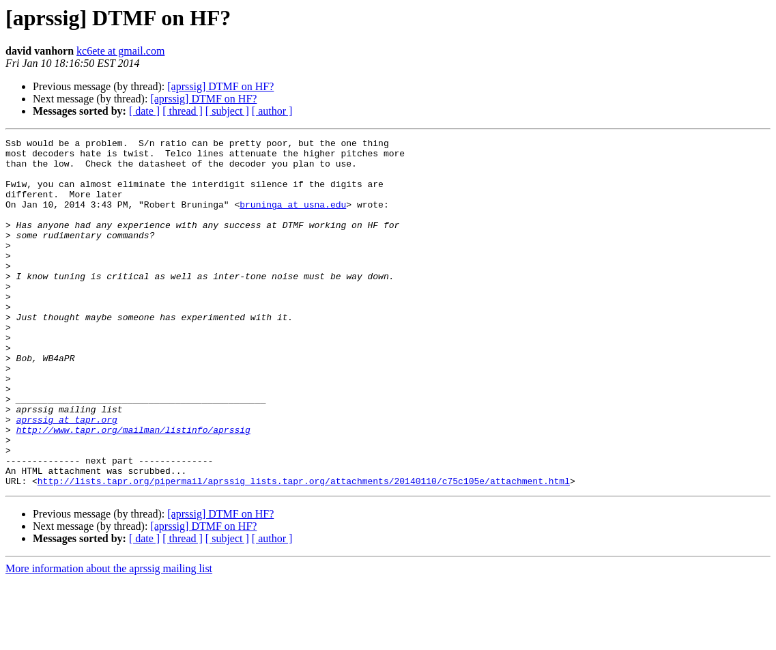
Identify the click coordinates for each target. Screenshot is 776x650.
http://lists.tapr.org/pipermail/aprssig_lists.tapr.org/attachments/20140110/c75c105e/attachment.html (304, 550)
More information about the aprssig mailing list (108, 638)
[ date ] (144, 111)
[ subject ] (227, 111)
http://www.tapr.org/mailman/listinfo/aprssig (133, 489)
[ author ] (272, 111)
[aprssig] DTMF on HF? (220, 86)
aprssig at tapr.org (66, 476)
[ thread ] (182, 111)
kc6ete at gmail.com (120, 51)
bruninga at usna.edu (293, 218)
